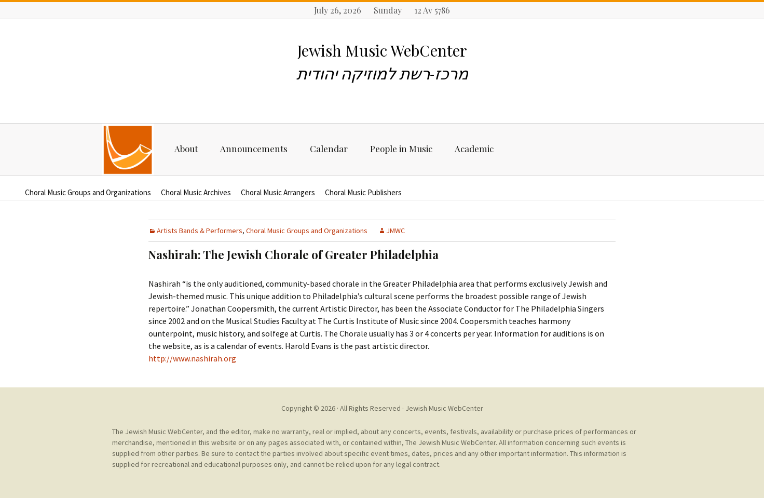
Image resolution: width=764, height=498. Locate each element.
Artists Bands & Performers (199, 230)
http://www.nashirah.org (192, 358)
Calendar (329, 148)
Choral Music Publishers (363, 192)
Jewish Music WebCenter (444, 408)
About (186, 148)
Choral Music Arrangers (278, 192)
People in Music (401, 148)
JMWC (395, 230)
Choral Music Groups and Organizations (88, 192)
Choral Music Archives (196, 192)
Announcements (254, 148)
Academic (474, 148)
